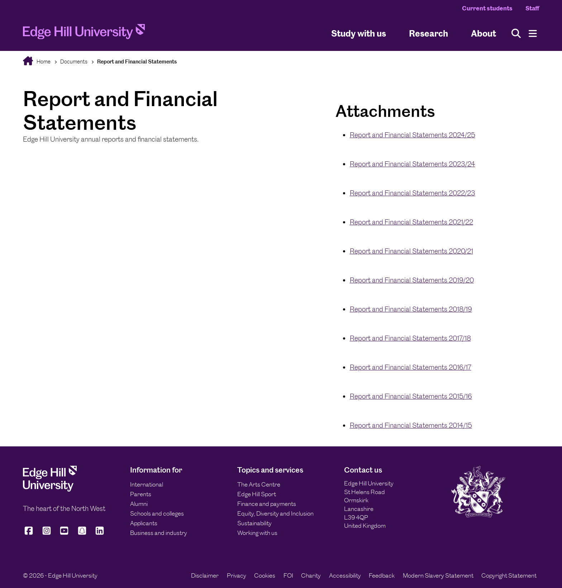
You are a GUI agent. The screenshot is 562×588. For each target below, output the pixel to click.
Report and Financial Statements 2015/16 (411, 396)
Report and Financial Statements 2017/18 (410, 338)
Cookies (264, 575)
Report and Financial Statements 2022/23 (412, 193)
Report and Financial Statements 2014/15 (411, 425)
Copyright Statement (509, 575)
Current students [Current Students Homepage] (487, 8)
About (483, 33)
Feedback (382, 575)
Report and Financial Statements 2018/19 (411, 309)
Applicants (143, 523)
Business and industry (158, 532)
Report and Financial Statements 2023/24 (412, 164)
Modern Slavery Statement (438, 575)
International (146, 484)
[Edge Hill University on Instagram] (46, 534)
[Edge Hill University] (50, 489)
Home (43, 61)
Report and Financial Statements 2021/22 (411, 222)
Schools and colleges (157, 513)
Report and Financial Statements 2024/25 (412, 135)
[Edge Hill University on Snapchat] (82, 534)
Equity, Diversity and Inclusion (275, 513)
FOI (288, 575)
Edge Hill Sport (256, 494)
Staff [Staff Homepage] (532, 8)
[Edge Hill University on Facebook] (30, 534)
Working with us (257, 532)
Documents (73, 61)
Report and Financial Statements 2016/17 (410, 367)
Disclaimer (205, 575)
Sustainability (254, 523)
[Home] (84, 33)
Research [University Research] (428, 33)
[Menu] (533, 33)
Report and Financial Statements (137, 61)
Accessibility (345, 575)
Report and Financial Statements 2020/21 (411, 251)
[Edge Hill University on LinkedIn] (99, 534)
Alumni (139, 503)
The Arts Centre (258, 484)
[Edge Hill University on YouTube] (64, 534)
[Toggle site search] (516, 33)
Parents (140, 494)
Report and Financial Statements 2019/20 (412, 280)
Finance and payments (266, 503)
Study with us (358, 33)
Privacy (236, 575)
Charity (311, 575)
